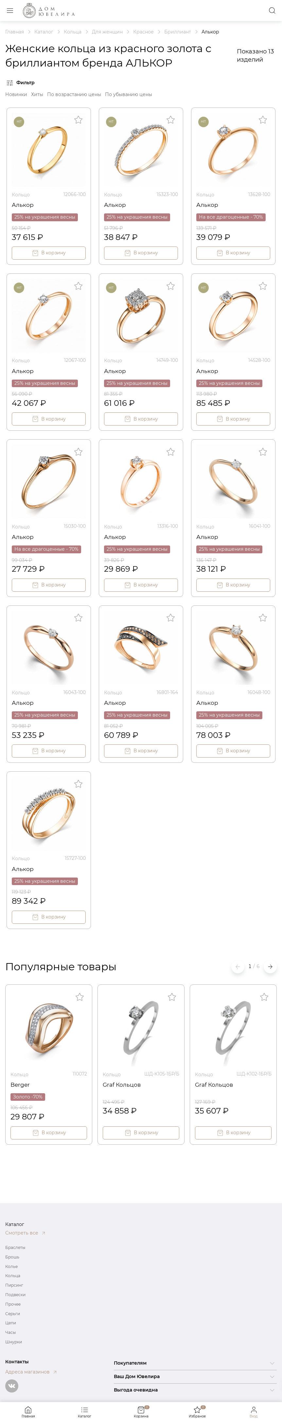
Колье (11, 1266)
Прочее (13, 1304)
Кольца (12, 1275)
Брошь (12, 1257)
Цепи (10, 1322)
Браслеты (15, 1247)
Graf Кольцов (122, 1082)
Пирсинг (14, 1285)
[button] (270, 965)
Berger (20, 1082)
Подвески (15, 1294)
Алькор (23, 204)
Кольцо (21, 194)
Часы (10, 1332)
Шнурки (13, 1341)
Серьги (12, 1313)
